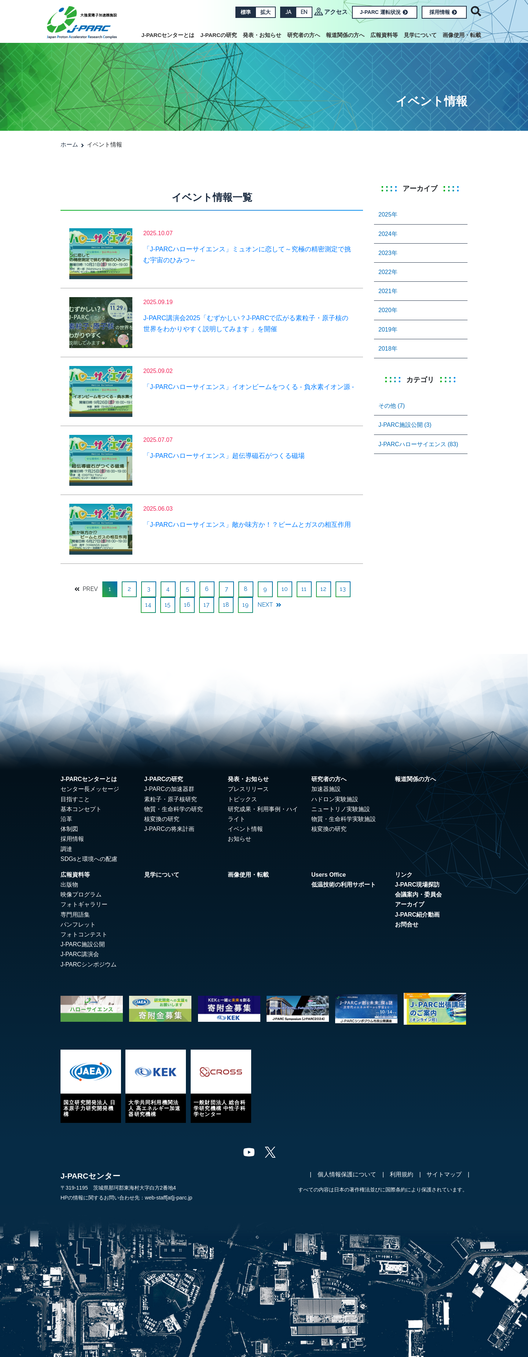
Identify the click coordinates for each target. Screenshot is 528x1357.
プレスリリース (248, 789)
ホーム (69, 144)
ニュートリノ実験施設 (340, 809)
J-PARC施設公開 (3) (405, 425)
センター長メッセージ (89, 789)
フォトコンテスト (83, 934)
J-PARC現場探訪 (417, 884)
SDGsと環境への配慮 (88, 859)
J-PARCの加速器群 (169, 789)
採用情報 (443, 12)
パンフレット (78, 924)
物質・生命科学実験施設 (343, 819)
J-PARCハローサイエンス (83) (418, 444)
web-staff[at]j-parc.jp (168, 1198)
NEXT (269, 604)
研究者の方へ (303, 35)
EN (304, 12)
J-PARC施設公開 (82, 944)
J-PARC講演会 (79, 954)
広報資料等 (384, 35)
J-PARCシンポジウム (88, 964)
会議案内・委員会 (418, 894)
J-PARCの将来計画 (169, 829)
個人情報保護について (347, 1174)
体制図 (69, 829)
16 (187, 604)
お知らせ (239, 839)
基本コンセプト (81, 809)
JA (288, 12)
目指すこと (75, 799)
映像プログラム (81, 894)
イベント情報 (245, 829)
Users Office (328, 875)
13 (343, 588)
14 (148, 604)
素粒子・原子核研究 (170, 799)
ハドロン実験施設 (334, 799)
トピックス (242, 799)
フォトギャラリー (83, 904)
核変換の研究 (161, 819)
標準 (246, 12)
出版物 (69, 884)
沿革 (66, 819)
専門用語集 (75, 915)
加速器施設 (326, 789)
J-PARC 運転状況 (384, 12)
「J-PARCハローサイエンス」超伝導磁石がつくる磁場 (224, 455)
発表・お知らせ (262, 35)
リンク (403, 875)
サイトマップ (444, 1174)
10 (285, 588)
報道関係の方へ (345, 35)
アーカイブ (409, 904)
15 (167, 604)
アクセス (336, 12)
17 (206, 604)
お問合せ (406, 924)
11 (304, 588)
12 (323, 588)
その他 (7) (391, 406)
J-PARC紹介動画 (417, 915)
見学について (420, 35)
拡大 (265, 12)
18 (226, 604)
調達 (66, 849)
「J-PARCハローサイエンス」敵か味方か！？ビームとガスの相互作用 (247, 524)
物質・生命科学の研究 (173, 809)
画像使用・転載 (462, 35)
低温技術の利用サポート (343, 884)
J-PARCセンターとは (168, 35)
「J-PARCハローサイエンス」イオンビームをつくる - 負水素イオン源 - (248, 387)
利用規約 (401, 1174)
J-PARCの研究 (218, 35)
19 (245, 604)
